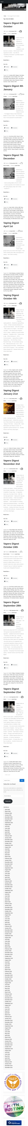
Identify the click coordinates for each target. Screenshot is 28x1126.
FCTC (19, 76)
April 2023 (7, 877)
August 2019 (8, 960)
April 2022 (7, 900)
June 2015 (7, 1054)
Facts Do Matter (14, 76)
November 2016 (8, 1022)
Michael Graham (20, 282)
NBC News (5, 594)
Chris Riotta (5, 449)
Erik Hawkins (6, 676)
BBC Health (15, 761)
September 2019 (9, 958)
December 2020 (8, 930)
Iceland (8, 376)
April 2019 (7, 967)
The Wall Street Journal (15, 218)
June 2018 (7, 986)
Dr (13, 276)
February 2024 (8, 858)
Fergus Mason (8, 451)
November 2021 (8, 909)
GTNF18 (21, 764)
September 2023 (9, 868)
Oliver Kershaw (10, 768)
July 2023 (7, 871)
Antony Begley (12, 529)
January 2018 (8, 996)
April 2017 (7, 1012)
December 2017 (8, 997)
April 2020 (7, 945)
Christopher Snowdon (7, 137)
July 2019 (7, 962)
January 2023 (8, 883)
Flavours (17, 764)
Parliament (17, 80)
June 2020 (7, 941)
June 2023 (7, 873)
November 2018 (8, 977)
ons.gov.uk (13, 213)
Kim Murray (7, 142)
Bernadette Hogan (9, 371)
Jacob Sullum (18, 376)
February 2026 (8, 813)
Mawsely (10, 593)
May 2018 (7, 988)
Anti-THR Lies (12, 586)
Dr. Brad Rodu (17, 276)
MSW (18, 142)
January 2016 (8, 1041)
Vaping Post (19, 384)
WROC (11, 290)
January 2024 (8, 860)
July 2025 (7, 826)
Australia (11, 75)
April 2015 (7, 1058)
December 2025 (8, 817)
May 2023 (7, 875)
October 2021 (8, 911)
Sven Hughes (14, 537)
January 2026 (8, 815)
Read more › (6, 354)
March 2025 (8, 834)
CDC (19, 371)
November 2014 (8, 1067)
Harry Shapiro (14, 451)
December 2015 (8, 1043)
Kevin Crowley (12, 453)
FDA (22, 76)
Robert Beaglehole (17, 147)
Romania (8, 769)
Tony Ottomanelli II (14, 769)
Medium (11, 212)
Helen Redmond (12, 78)
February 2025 (8, 835)
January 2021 (8, 928)
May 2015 (7, 1056)
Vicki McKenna (15, 386)
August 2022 (8, 892)
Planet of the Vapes (18, 215)
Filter (16, 279)
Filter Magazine (18, 141)
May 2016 (7, 1033)
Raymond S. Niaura (20, 454)
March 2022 (8, 901)
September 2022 (9, 890)
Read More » (6, 60)
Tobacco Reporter (15, 149)
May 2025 (7, 830)
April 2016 (7, 1035)
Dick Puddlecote (20, 588)
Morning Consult (21, 593)
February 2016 (8, 1039)
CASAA (19, 761)
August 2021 (8, 915)
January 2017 (8, 1018)
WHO (15, 81)
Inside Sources (21, 279)
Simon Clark (8, 537)
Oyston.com (10, 146)
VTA (20, 386)
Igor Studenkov (6, 766)
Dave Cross (20, 137)
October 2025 (8, 820)
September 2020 (9, 935)
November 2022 (8, 886)
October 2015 (8, 1046)
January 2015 (8, 1063)
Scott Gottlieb (6, 456)
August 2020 (8, 937)
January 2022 (8, 905)
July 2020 (7, 939)
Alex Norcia (11, 136)
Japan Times (17, 589)
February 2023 (8, 881)
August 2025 (8, 824)
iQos (11, 376)
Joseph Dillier (6, 534)
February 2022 (8, 903)
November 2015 (8, 1044)
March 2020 (8, 947)
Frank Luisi (20, 676)
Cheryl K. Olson (20, 136)
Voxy (8, 290)
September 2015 (9, 1048)
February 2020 (8, 948)
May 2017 (7, 1011)
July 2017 (7, 1007)
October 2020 (8, 933)
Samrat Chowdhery (15, 681)
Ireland (13, 376)
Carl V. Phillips (12, 673)
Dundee (17, 531)
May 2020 (7, 943)
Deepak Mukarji (16, 763)
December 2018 (8, 975)
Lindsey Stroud (16, 591)
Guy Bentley (5, 78)
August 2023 (8, 869)
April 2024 (7, 854)
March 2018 (8, 992)
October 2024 (8, 843)
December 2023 (8, 862)
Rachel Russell (6, 216)
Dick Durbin (21, 674)
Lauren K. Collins (19, 453)
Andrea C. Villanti (20, 448)
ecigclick (8, 374)
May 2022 (7, 898)
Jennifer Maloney (19, 210)
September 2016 (9, 1026)
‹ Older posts (7, 774)
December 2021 (8, 907)
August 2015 (8, 1050)
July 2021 (7, 916)
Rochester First (14, 286)
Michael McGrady (6, 454)
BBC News (21, 207)
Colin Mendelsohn (7, 76)
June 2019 (7, 964)
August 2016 (8, 1028)
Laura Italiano (13, 378)
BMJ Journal (17, 586)
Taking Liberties (21, 537)
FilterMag (12, 589)
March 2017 (8, 1014)
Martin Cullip (12, 80)
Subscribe (8, 801)
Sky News (12, 216)
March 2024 (8, 856)
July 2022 (7, 894)
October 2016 (8, 1024)
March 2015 (8, 1060)
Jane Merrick (21, 78)
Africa (10, 369)
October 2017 (8, 1001)
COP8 (11, 674)
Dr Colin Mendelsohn (17, 208)
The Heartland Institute (14, 597)
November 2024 (8, 841)
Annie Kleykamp (12, 273)
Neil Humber (5, 284)
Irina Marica (12, 766)
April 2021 (7, 922)
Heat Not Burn (6, 678)
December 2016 (8, 1020)
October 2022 (8, 888)
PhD (19, 146)
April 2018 (7, 990)
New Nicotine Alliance (19, 534)
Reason (9, 382)
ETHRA (10, 139)
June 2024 (7, 851)
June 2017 (7, 1009)
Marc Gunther (6, 212)
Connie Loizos (6, 674)
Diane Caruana (6, 531)
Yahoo (22, 218)
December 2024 (8, 839)
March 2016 (8, 1037)
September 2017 (9, 1003)
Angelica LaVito (15, 369)
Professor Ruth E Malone (17, 596)
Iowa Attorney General (7, 281)
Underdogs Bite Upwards (8, 289)
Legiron (15, 282)
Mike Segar (15, 593)
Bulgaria (17, 75)
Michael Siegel (12, 379)
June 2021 (7, 918)
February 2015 (8, 1061)
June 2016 (7, 1031)
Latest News (14, 33)
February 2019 (8, 971)
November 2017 (8, 999)
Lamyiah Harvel (6, 378)
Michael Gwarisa (16, 212)
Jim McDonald (6, 80)
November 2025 (8, 819)
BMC (14, 75)
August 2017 (8, 1005)
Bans (4, 371)
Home (5, 16)
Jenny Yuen (14, 532)
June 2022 (7, 896)
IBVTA (17, 78)
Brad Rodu (16, 371)
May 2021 (7, 920)
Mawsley (13, 534)
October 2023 (8, 866)
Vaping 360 (16, 289)
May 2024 (7, 852)
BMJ (15, 136)
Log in (2, 1)
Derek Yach (14, 588)
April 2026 (7, 809)
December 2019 (8, 952)
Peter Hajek (21, 679)
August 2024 (8, 847)
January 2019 (8, 973)
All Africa (16, 207)
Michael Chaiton (13, 142)
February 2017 (8, 1016)
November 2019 (8, 954)
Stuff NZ (9, 149)
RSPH (4, 537)
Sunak (9, 81)
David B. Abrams (12, 449)
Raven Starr (10, 147)
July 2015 (7, 1052)
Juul (8, 453)
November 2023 (8, 864)
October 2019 (8, 956)
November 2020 (8, 932)
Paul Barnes (15, 146)
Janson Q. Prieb (16, 281)
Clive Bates (21, 75)
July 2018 (7, 984)
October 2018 (8, 979)
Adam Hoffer (11, 207)
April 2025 (7, 832)
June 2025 (7, 828)
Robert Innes (19, 536)
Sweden (12, 81)
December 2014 (8, 1065)
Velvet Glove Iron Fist (7, 386)
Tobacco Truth (19, 287)
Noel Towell (13, 381)
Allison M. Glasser (12, 448)
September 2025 (9, 822)
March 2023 (8, 879)
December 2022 (8, 884)
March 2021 (8, 924)
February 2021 (8, 926)
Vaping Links (11, 456)
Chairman (5, 208)
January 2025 (8, 837)
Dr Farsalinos (12, 531)
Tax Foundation (17, 216)
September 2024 (9, 845)
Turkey (15, 384)
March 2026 (8, 811)
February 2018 (8, 994)
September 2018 (9, 980)
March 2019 (8, 969)
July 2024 (7, 849)
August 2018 (8, 982)
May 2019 (7, 965)
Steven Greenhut (14, 382)
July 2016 (7, 1029)
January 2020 (8, 950)
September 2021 (9, 913)
